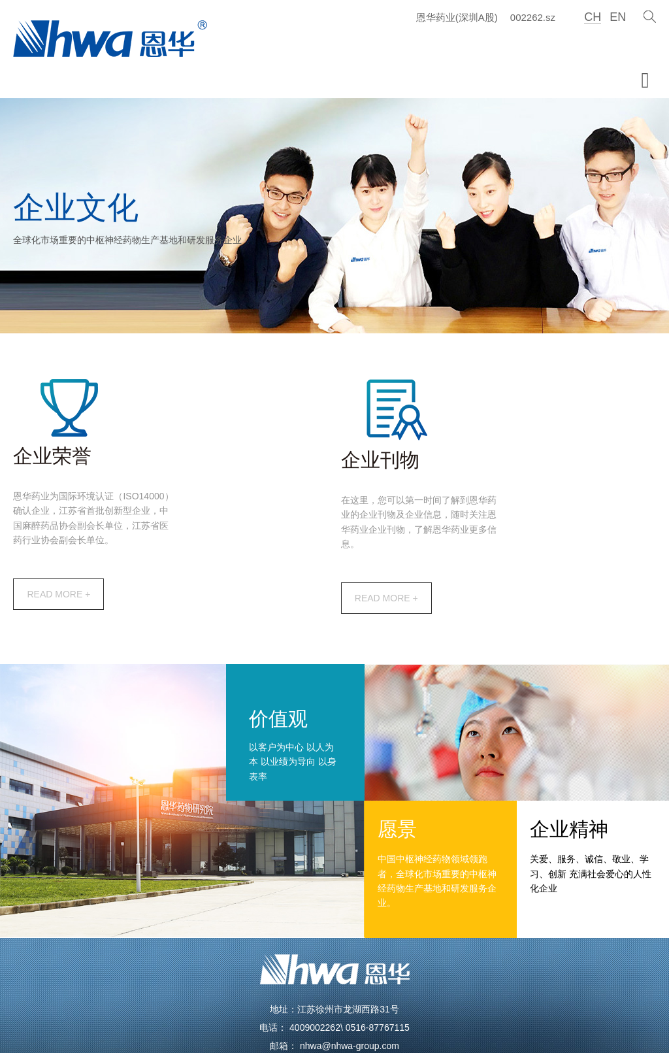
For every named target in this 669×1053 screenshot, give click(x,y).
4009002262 (314, 961)
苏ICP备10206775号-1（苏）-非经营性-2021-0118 (442, 1025)
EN (616, 17)
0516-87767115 (378, 961)
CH (589, 17)
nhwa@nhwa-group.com (349, 980)
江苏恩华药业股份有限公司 (199, 1025)
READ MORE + (167, 532)
